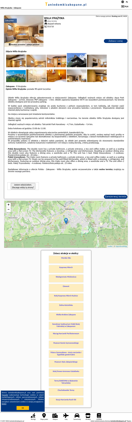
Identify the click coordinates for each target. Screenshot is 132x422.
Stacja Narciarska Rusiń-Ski (66, 400)
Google (5, 395)
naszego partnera (22, 171)
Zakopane (9, 20)
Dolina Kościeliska (66, 305)
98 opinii (38, 89)
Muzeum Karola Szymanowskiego (66, 343)
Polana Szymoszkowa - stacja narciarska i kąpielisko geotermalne (66, 353)
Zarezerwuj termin (115, 196)
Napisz (129, 421)
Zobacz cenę (116, 40)
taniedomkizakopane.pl (66, 4)
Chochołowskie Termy (66, 390)
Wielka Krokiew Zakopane (66, 315)
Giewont (66, 286)
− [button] (9, 209)
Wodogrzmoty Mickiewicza (66, 277)
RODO (4, 404)
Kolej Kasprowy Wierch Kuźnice (66, 296)
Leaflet (110, 246)
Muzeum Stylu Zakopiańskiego (66, 362)
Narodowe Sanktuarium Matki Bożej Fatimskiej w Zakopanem (66, 325)
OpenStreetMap (121, 246)
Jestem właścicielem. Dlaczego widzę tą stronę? (23, 186)
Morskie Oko (66, 258)
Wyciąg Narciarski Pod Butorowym (66, 333)
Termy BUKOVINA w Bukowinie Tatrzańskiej (66, 382)
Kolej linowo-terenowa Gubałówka (66, 371)
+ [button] (9, 205)
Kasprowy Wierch (66, 267)
